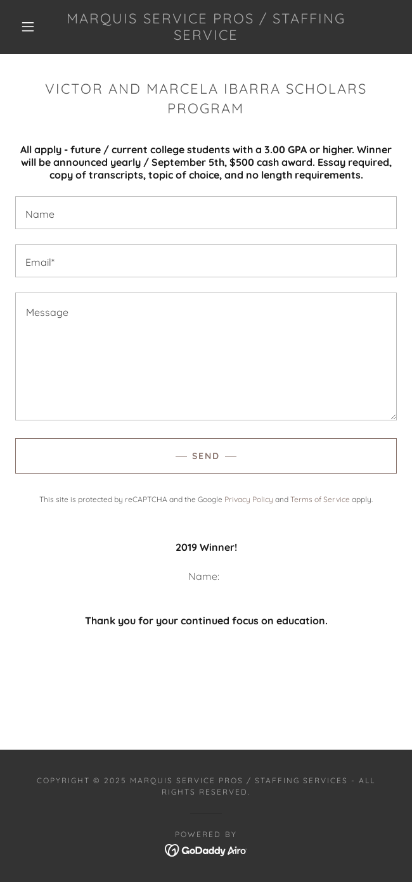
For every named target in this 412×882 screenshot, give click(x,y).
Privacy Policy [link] (248, 499)
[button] (34, 26)
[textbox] (206, 212)
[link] (206, 27)
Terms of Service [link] (320, 499)
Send (206, 456)
